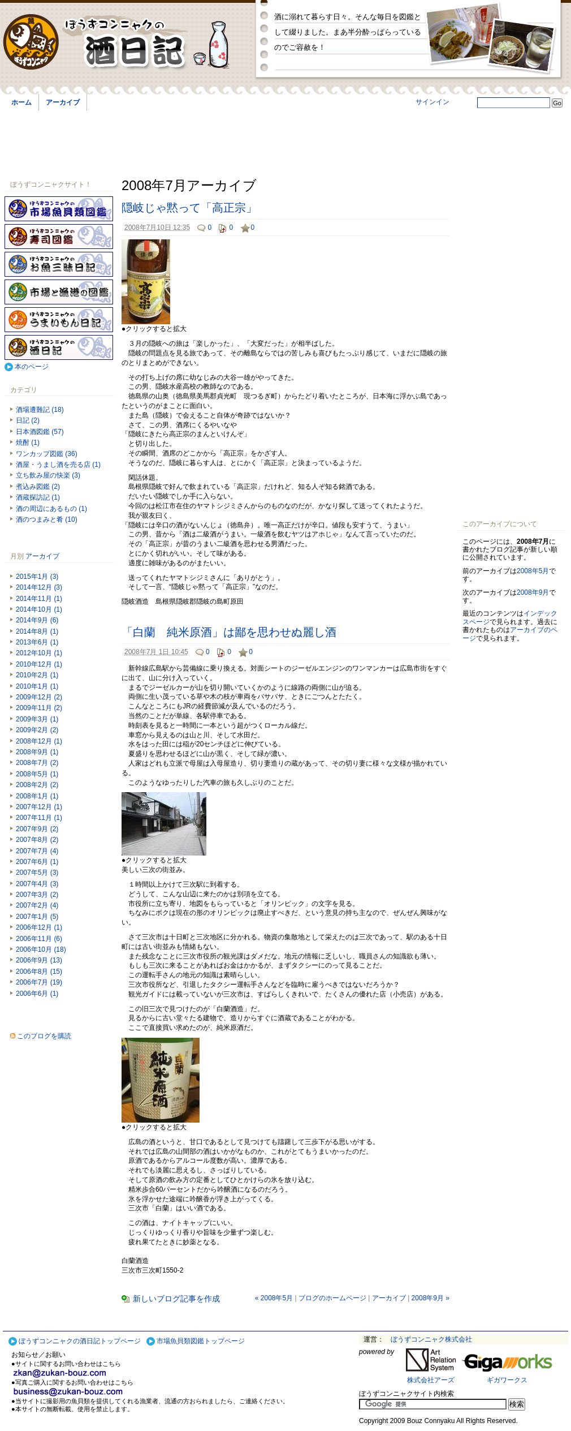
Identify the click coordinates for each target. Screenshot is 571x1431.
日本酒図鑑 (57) (40, 432)
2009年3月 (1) (37, 719)
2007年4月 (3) (37, 884)
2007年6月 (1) (37, 862)
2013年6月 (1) (37, 642)
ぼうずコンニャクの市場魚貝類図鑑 (59, 208)
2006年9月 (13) (39, 960)
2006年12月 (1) (39, 927)
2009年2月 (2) (37, 730)
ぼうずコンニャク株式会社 (431, 1339)
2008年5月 (533, 571)
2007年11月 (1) (39, 818)
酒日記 (59, 347)
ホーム (21, 102)
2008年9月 (533, 592)
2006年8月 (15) (39, 972)
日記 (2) (28, 420)
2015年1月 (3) (37, 577)
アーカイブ (63, 102)
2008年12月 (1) (39, 741)
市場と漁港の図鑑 (59, 292)
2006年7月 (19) (39, 982)
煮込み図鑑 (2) (38, 487)
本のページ (32, 367)
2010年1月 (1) (37, 686)
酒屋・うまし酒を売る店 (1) (58, 465)
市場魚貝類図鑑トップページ (201, 1341)
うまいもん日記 (59, 319)
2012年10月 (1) (39, 653)
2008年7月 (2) (37, 763)
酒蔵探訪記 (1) (38, 497)
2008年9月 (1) (37, 752)
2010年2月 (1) (37, 675)
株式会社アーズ (431, 1380)
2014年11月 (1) (39, 599)
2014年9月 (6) (37, 620)
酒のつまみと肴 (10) (46, 519)
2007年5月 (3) (37, 872)
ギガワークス (507, 1380)
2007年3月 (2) (37, 895)
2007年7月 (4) (37, 851)
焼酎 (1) (28, 442)
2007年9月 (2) (37, 829)
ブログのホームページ (332, 1298)
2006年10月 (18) (41, 949)
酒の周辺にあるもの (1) (51, 509)
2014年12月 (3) (39, 587)
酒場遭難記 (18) (40, 410)
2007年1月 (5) (37, 917)
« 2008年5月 (274, 1298)
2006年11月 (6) (39, 939)
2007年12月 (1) (39, 807)
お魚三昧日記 (59, 264)
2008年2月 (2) (37, 785)
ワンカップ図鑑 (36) (46, 454)
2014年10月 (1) (39, 609)
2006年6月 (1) (37, 994)
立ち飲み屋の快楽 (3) (48, 475)
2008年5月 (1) (37, 774)
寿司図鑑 (59, 236)
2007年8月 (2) (37, 840)
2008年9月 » (430, 1298)
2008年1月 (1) (37, 796)
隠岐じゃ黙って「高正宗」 (189, 207)
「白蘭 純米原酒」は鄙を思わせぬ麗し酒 (229, 632)
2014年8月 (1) (37, 631)
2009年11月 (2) (39, 708)
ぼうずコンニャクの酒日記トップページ (80, 1341)
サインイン (432, 102)
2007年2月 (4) (37, 905)
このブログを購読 (44, 1036)
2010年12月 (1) (39, 664)
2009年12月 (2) (39, 697)
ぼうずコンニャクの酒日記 (126, 42)
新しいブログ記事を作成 (176, 1298)
